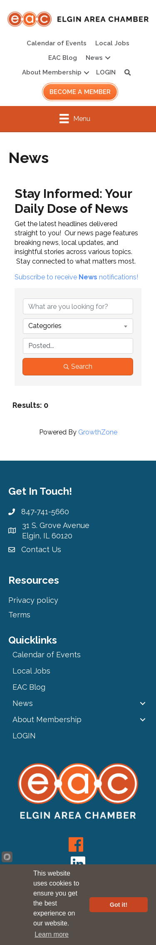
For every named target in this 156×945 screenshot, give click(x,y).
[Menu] (75, 118)
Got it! (118, 904)
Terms (19, 614)
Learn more (52, 934)
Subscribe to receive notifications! (76, 277)
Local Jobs (112, 43)
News (94, 58)
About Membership (52, 72)
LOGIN (106, 72)
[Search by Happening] (78, 346)
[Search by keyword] (78, 306)
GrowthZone (97, 432)
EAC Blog (62, 58)
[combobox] (78, 325)
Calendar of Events (57, 43)
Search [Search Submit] (78, 366)
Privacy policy (33, 600)
